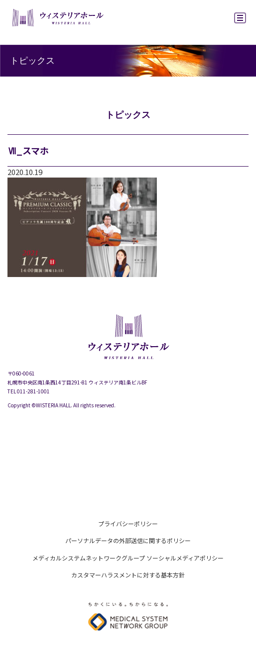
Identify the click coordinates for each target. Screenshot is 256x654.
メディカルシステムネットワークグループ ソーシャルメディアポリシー (128, 558)
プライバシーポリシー (128, 523)
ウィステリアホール (57, 19)
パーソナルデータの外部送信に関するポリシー (128, 540)
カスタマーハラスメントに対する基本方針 (128, 574)
